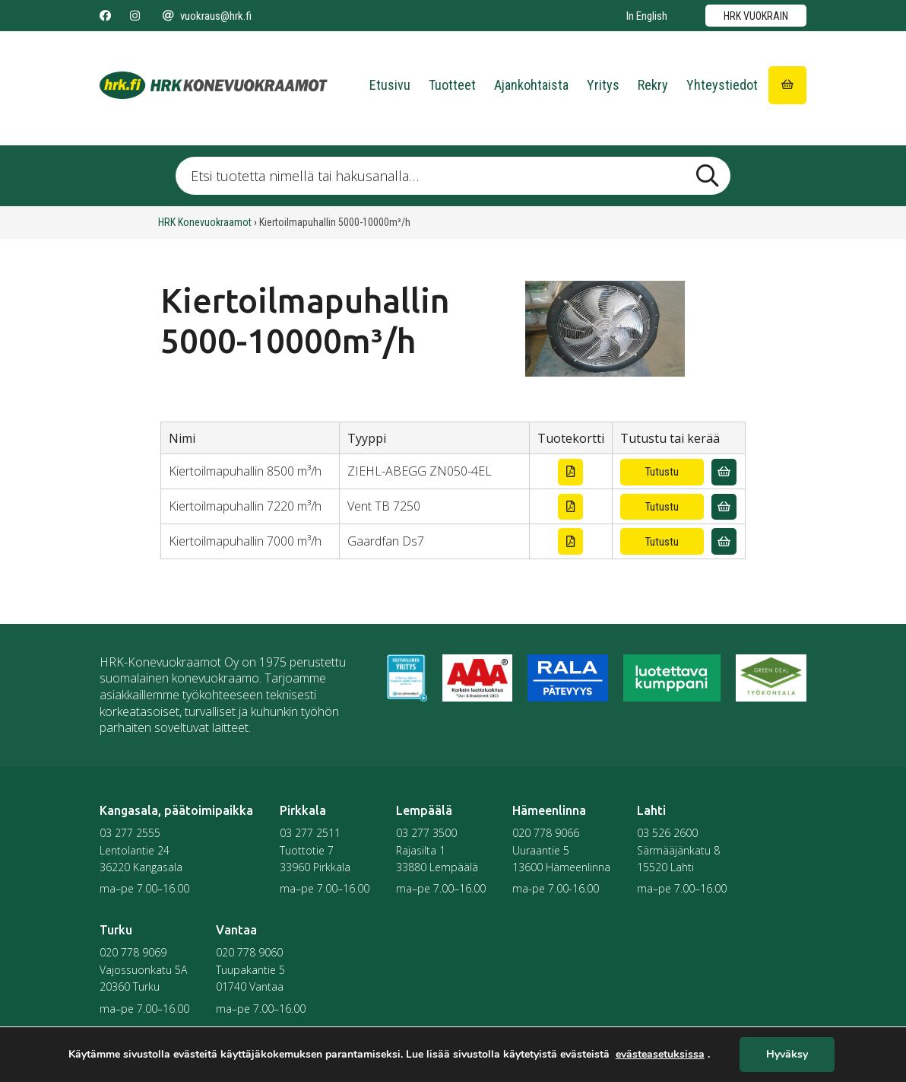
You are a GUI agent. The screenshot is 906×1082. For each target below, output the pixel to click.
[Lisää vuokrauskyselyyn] (724, 472)
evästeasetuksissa (660, 1054)
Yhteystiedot (722, 85)
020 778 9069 (133, 952)
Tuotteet (452, 85)
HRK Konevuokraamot (205, 222)
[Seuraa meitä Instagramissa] (135, 16)
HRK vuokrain (756, 16)
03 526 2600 (667, 833)
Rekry (653, 85)
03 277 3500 (426, 833)
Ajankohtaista (531, 85)
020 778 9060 (249, 952)
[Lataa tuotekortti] (570, 472)
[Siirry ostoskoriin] (787, 85)
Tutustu (662, 472)
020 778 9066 (545, 833)
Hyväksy (787, 1055)
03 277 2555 (130, 833)
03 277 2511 (310, 833)
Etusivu (389, 85)
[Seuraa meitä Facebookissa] (105, 16)
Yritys (603, 85)
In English (646, 16)
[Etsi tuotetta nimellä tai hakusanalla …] (453, 176)
